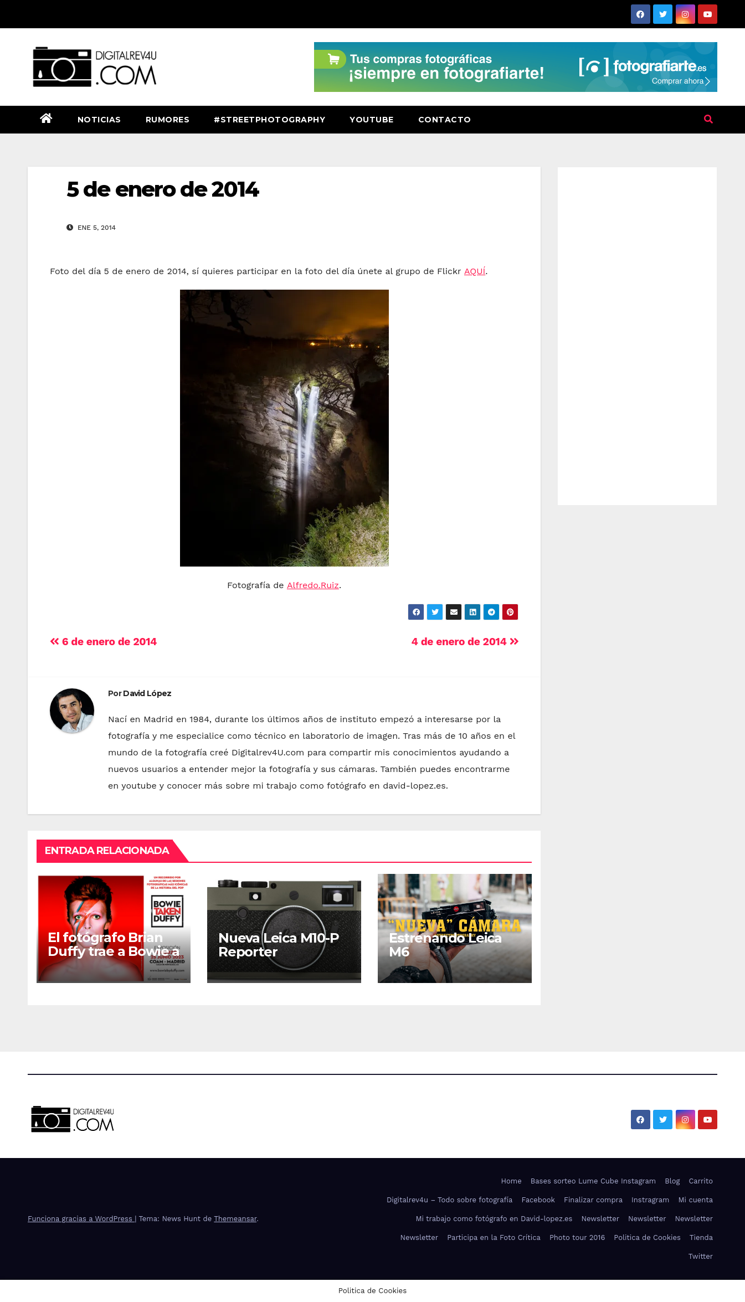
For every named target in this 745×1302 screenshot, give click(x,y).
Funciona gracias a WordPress (81, 1218)
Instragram (650, 1200)
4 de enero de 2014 (465, 641)
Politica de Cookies (647, 1237)
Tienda (701, 1237)
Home (511, 1181)
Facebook (538, 1200)
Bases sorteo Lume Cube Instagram (593, 1181)
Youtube (372, 120)
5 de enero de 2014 (162, 189)
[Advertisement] (637, 333)
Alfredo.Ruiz (313, 585)
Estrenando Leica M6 (445, 945)
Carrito (701, 1181)
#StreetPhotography (269, 120)
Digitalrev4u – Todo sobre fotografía (450, 1200)
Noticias (99, 120)
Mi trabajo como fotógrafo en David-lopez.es (493, 1218)
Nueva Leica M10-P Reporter (278, 945)
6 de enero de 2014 (103, 641)
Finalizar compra (593, 1200)
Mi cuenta (695, 1200)
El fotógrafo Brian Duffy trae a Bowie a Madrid (113, 951)
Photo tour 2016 (577, 1237)
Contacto (444, 120)
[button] (708, 119)
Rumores (168, 120)
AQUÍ (474, 271)
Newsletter (600, 1218)
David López (147, 693)
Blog (672, 1181)
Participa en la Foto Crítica (494, 1237)
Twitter (701, 1256)
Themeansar (235, 1218)
